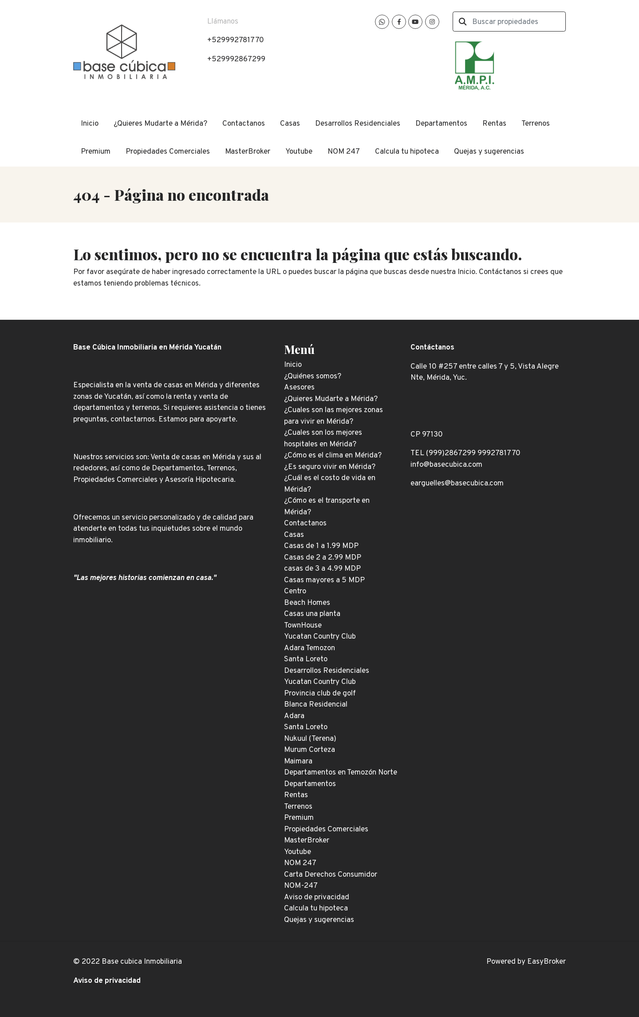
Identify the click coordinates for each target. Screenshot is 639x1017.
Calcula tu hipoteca (407, 152)
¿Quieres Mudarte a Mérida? (160, 124)
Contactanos (243, 124)
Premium (95, 152)
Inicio (90, 124)
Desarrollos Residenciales (357, 124)
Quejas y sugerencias (489, 152)
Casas (290, 124)
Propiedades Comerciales (168, 152)
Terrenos (535, 124)
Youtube (298, 152)
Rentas (494, 124)
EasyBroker (546, 962)
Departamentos (441, 124)
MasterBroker (247, 152)
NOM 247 (343, 152)
